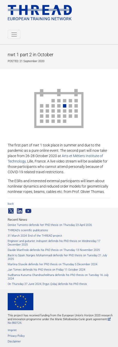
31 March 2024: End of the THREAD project (35, 235)
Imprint (12, 330)
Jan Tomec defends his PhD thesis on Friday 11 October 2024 (46, 269)
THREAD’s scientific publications (28, 230)
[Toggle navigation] (14, 34)
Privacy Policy (16, 336)
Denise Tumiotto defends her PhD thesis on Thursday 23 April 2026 (50, 225)
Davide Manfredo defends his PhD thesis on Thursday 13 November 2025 (54, 250)
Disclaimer (14, 341)
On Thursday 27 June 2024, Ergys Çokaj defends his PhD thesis (47, 284)
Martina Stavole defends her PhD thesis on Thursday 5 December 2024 (52, 264)
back (11, 203)
